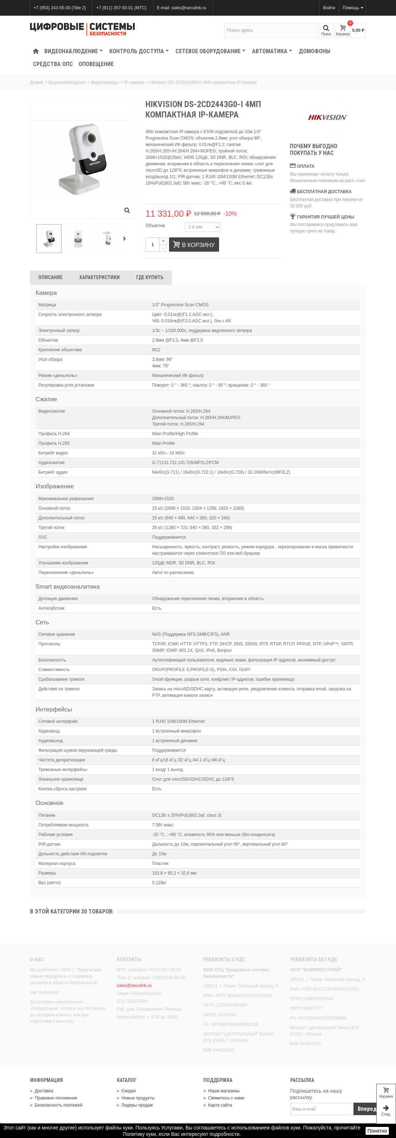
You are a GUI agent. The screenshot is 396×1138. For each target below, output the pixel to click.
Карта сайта (217, 1105)
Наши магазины (221, 1090)
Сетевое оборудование (210, 51)
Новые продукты (136, 1098)
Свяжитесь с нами (223, 1098)
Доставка (41, 1090)
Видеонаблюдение (73, 51)
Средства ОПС (53, 64)
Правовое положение (53, 1098)
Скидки (126, 1090)
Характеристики (99, 277)
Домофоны (314, 51)
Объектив (155, 225)
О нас (36, 959)
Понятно (377, 1131)
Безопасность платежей (56, 1105)
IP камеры (134, 82)
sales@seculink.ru (134, 985)
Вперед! (368, 1109)
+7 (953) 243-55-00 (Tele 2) (60, 7)
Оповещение (96, 64)
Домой (36, 82)
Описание (50, 277)
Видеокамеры (105, 82)
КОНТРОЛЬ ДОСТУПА (139, 51)
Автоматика (272, 51)
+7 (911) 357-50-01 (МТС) (121, 7)
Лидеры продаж (135, 1105)
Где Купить (149, 277)
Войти (329, 7)
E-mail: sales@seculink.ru (181, 7)
